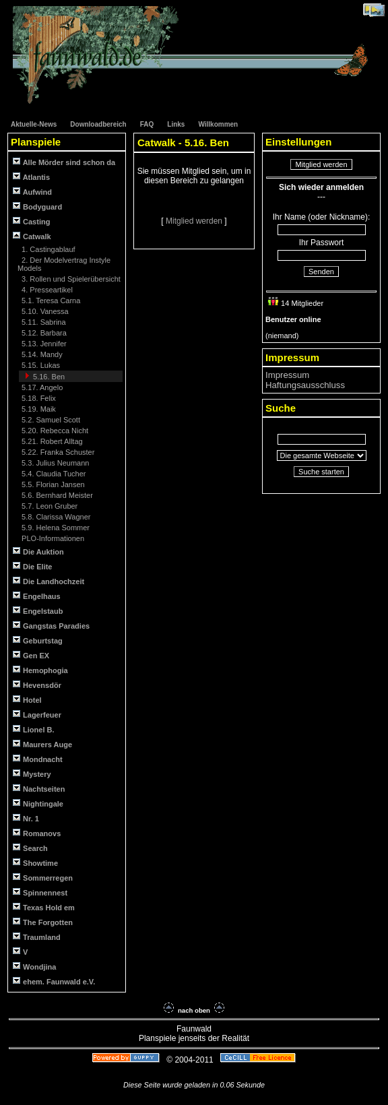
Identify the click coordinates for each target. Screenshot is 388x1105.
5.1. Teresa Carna (50, 300)
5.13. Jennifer (43, 344)
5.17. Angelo (41, 387)
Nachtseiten (39, 788)
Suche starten (321, 472)
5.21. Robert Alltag (51, 441)
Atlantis (31, 176)
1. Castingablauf (47, 249)
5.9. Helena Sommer (55, 528)
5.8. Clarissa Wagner (55, 517)
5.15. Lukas (40, 365)
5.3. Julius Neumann (54, 463)
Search (30, 848)
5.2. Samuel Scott (50, 420)
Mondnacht (38, 759)
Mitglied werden (195, 221)
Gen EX (31, 655)
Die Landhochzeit (48, 581)
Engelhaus (37, 596)
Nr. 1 (26, 818)
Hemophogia (40, 670)
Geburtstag (38, 640)
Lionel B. (34, 729)
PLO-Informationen (52, 538)
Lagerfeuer (37, 714)
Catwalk (32, 236)
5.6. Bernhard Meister (56, 495)
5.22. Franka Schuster (57, 452)
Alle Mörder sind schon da (64, 162)
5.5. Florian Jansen (52, 484)
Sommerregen (43, 877)
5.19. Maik (38, 409)
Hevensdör (37, 685)
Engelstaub (38, 610)
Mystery (32, 773)
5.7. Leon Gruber (48, 506)
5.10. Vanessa (44, 311)
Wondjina (34, 966)
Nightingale (38, 803)
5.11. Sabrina (43, 322)
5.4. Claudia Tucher (53, 474)
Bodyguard (37, 206)
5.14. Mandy (41, 354)
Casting (31, 221)
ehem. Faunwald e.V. (54, 981)
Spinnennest (40, 892)
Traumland (37, 937)
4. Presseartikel (46, 290)
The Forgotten (43, 922)
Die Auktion (38, 551)
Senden (321, 271)
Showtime (35, 862)
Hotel (27, 699)
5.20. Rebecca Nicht (54, 431)
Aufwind (32, 191)
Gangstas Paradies (51, 625)
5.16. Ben (48, 377)
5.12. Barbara (43, 333)
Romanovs (37, 833)
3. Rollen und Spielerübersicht (70, 279)
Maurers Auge (42, 744)
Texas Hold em (44, 907)
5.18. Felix (38, 398)
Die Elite (32, 566)
